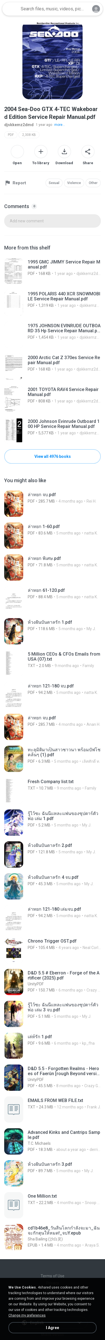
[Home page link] (11, 9)
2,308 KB (29, 135)
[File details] (52, 271)
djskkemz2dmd (19, 125)
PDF (11, 135)
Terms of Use (52, 1276)
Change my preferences (27, 1315)
